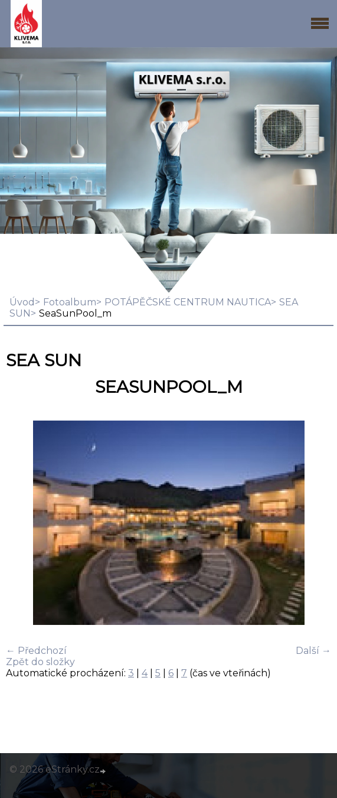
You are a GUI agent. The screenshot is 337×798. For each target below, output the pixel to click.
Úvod (22, 302)
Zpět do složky (40, 661)
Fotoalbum (69, 302)
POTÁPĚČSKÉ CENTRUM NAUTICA (187, 302)
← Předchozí (36, 650)
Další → (313, 650)
